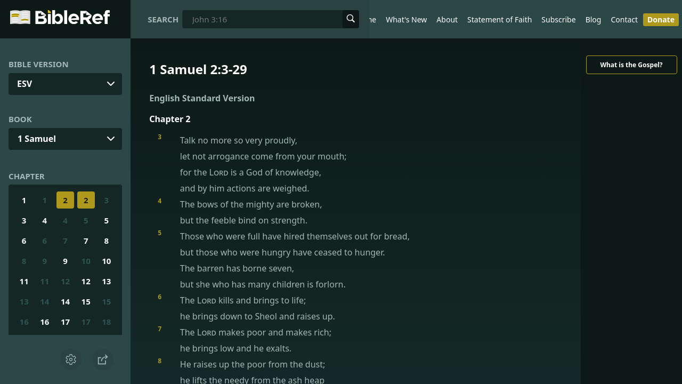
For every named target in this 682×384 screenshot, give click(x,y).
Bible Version (39, 64)
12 (65, 281)
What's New (406, 19)
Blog (594, 19)
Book (20, 119)
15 (86, 301)
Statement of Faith (499, 19)
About (447, 19)
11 (24, 281)
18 (106, 321)
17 (65, 321)
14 (44, 301)
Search (163, 19)
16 (24, 321)
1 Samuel (37, 139)
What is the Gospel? (631, 64)
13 (106, 281)
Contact (624, 19)
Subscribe (558, 19)
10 (86, 260)
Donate (661, 19)
